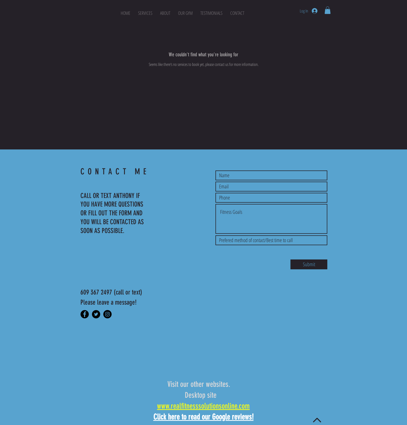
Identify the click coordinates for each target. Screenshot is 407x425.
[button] (327, 10)
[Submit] (308, 264)
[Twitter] (96, 314)
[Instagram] (107, 314)
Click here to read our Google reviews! (203, 417)
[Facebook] (84, 314)
